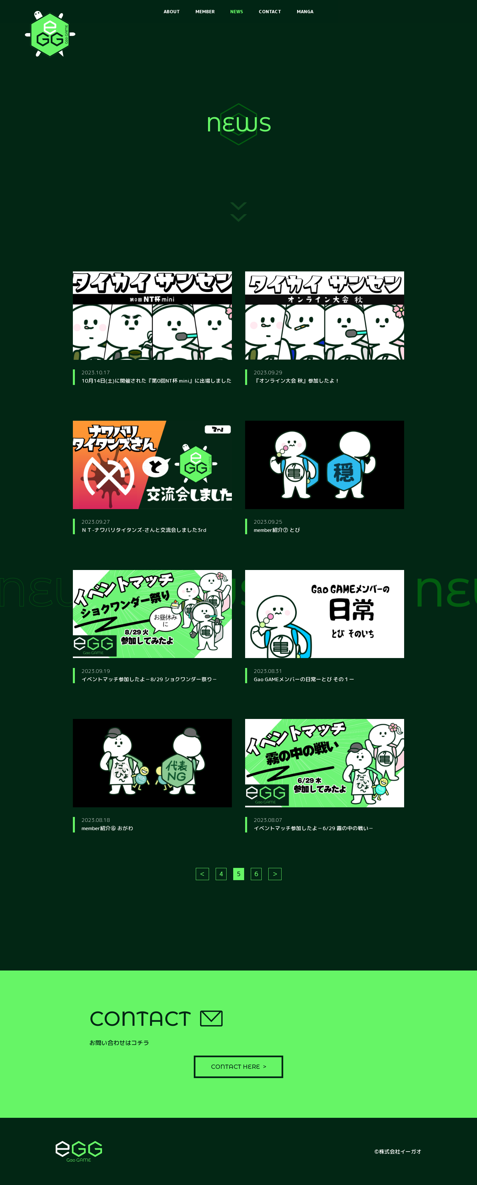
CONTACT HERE (235, 1066)
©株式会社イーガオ (397, 1151)
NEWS (236, 11)
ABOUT (172, 11)
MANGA (305, 11)
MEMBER (205, 11)
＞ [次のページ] (275, 878)
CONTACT (270, 11)
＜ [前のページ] (202, 878)
